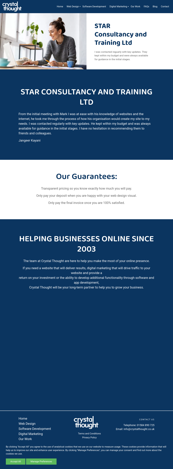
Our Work (135, 6)
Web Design (73, 6)
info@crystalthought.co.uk (139, 429)
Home (60, 6)
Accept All (15, 461)
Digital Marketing (118, 6)
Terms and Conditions (89, 433)
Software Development (94, 6)
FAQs (146, 6)
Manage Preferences (41, 461)
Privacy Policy (89, 437)
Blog (155, 6)
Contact (165, 6)
